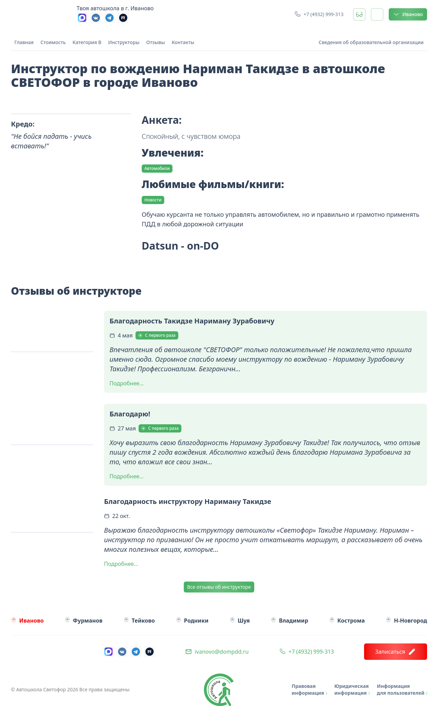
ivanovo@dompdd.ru (221, 651)
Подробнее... (127, 383)
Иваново (408, 14)
